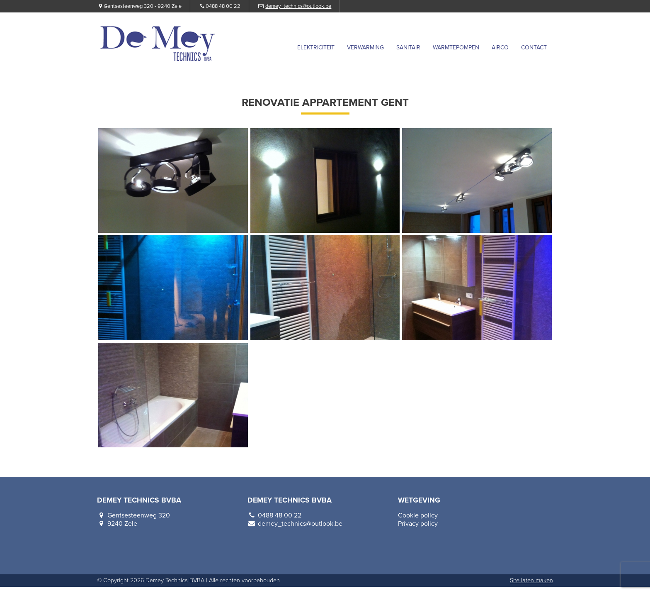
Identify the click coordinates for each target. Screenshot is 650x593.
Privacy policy (418, 524)
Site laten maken (531, 580)
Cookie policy (418, 515)
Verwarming (365, 47)
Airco (500, 47)
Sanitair (408, 47)
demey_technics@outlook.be (298, 6)
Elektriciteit (316, 47)
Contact (534, 47)
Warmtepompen (456, 47)
